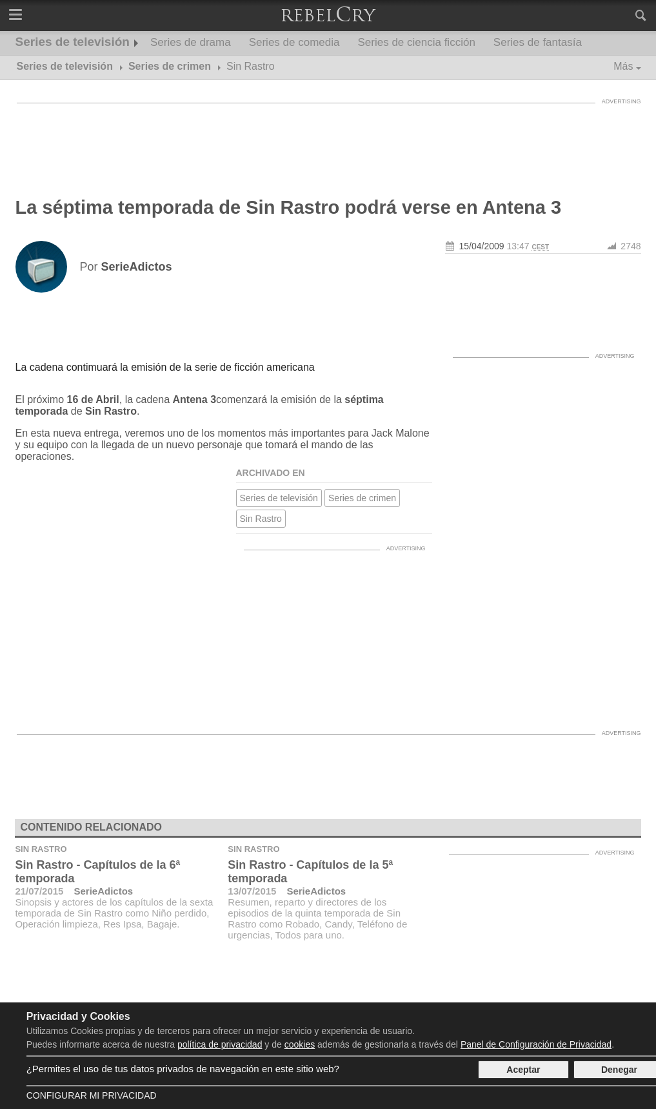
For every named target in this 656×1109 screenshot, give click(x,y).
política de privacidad (220, 1044)
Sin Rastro (261, 518)
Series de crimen (362, 498)
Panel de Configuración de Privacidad (536, 1044)
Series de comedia (294, 42)
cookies (299, 1044)
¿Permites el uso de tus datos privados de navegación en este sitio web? (182, 1068)
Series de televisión (72, 41)
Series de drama (190, 42)
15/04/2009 (481, 246)
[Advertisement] (328, 139)
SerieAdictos (103, 891)
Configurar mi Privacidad (91, 1095)
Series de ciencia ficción (416, 42)
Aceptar (523, 1069)
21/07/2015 (39, 891)
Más (623, 66)
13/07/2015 (252, 891)
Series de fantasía (537, 42)
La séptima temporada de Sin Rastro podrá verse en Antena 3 (288, 207)
